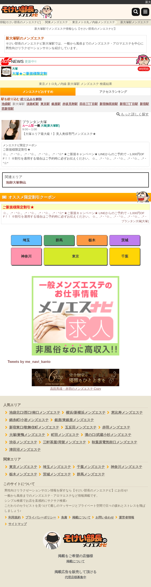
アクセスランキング (113, 91)
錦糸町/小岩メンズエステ (26, 420)
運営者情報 (124, 517)
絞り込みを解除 (31, 99)
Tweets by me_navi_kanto (29, 362)
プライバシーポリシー (38, 517)
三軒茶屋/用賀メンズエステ (61, 442)
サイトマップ (15, 524)
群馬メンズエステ (88, 474)
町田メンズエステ (62, 435)
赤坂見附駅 (70, 104)
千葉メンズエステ (88, 467)
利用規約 (12, 517)
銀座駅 (56, 104)
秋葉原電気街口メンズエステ (111, 442)
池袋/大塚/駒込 (16, 182)
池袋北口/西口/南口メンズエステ (31, 413)
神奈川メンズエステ (123, 467)
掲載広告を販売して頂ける (75, 575)
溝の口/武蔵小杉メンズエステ (105, 435)
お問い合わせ (102, 517)
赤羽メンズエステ (113, 427)
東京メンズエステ (20, 467)
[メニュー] (145, 12)
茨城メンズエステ (54, 474)
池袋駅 (6, 104)
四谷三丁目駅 (88, 104)
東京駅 (45, 104)
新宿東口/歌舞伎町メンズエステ (31, 427)
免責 (61, 517)
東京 (75, 256)
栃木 (91, 240)
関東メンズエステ (56, 22)
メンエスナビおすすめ (38, 91)
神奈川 (26, 256)
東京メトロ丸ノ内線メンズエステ (93, 22)
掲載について (79, 517)
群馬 (59, 240)
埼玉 (26, 240)
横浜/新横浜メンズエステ (82, 413)
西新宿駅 (8, 108)
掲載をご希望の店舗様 (75, 559)
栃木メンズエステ (20, 474)
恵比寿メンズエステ (124, 413)
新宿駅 (144, 104)
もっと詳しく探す (132, 114)
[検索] (136, 12)
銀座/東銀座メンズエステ (71, 420)
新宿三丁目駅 (129, 104)
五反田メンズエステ (78, 427)
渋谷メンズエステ (20, 442)
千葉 (124, 256)
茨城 (124, 240)
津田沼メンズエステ (22, 450)
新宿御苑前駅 (109, 104)
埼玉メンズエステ (54, 467)
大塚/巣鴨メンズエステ (24, 435)
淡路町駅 (32, 104)
